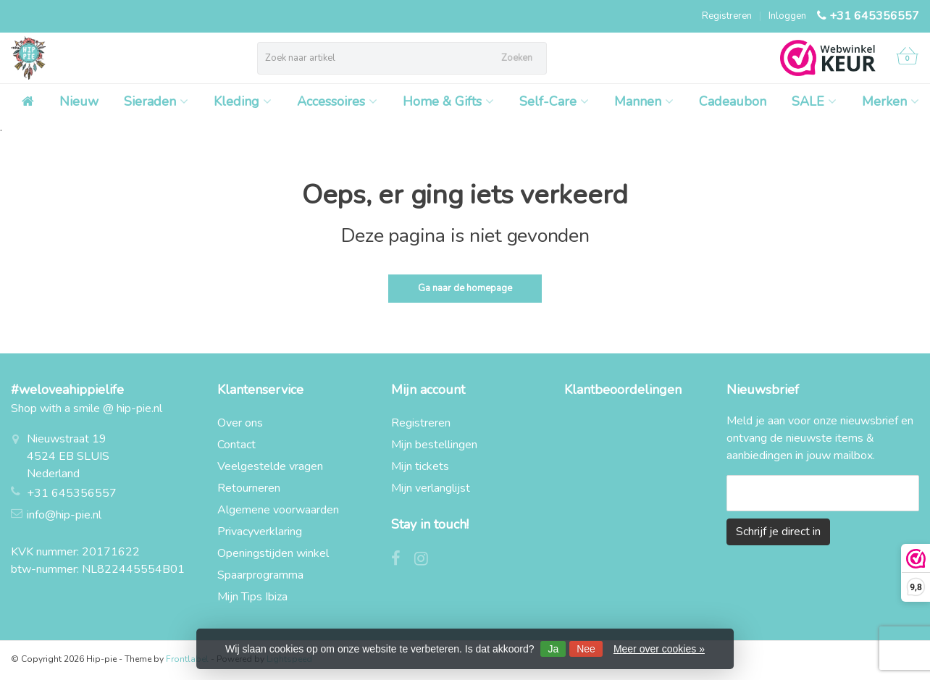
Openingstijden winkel (273, 553)
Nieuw (79, 101)
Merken (890, 101)
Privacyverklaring (259, 532)
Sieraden (156, 101)
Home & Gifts (448, 101)
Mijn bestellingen (434, 445)
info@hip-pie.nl (64, 515)
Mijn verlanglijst (430, 488)
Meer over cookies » (659, 649)
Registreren (727, 15)
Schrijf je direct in (778, 532)
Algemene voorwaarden (278, 510)
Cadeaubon (732, 101)
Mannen (644, 101)
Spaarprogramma (260, 575)
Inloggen (787, 15)
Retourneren (248, 488)
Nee (586, 649)
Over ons (240, 423)
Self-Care (554, 101)
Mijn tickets (420, 466)
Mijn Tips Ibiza (252, 597)
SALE (814, 101)
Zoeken (516, 57)
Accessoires (337, 101)
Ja (553, 649)
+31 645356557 (874, 16)
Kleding (243, 101)
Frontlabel (187, 659)
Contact (236, 445)
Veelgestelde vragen (270, 466)
